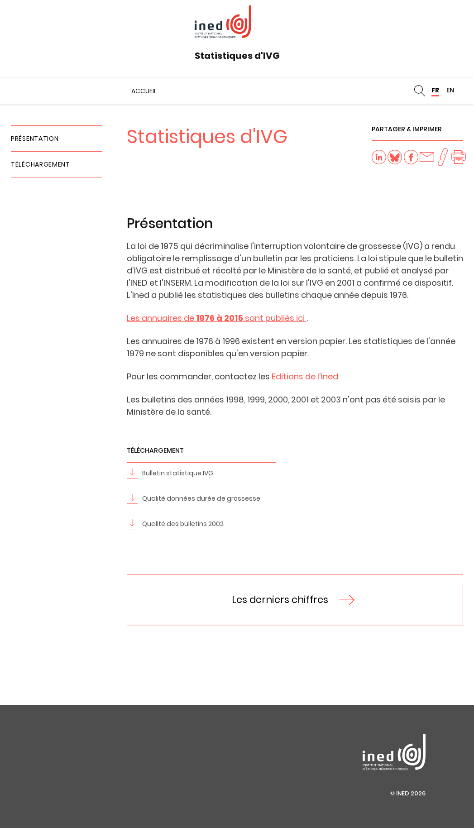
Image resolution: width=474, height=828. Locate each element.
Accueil (144, 91)
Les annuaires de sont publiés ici (216, 318)
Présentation (34, 138)
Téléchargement (40, 164)
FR (435, 90)
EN (450, 90)
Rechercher (420, 91)
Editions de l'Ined (305, 376)
